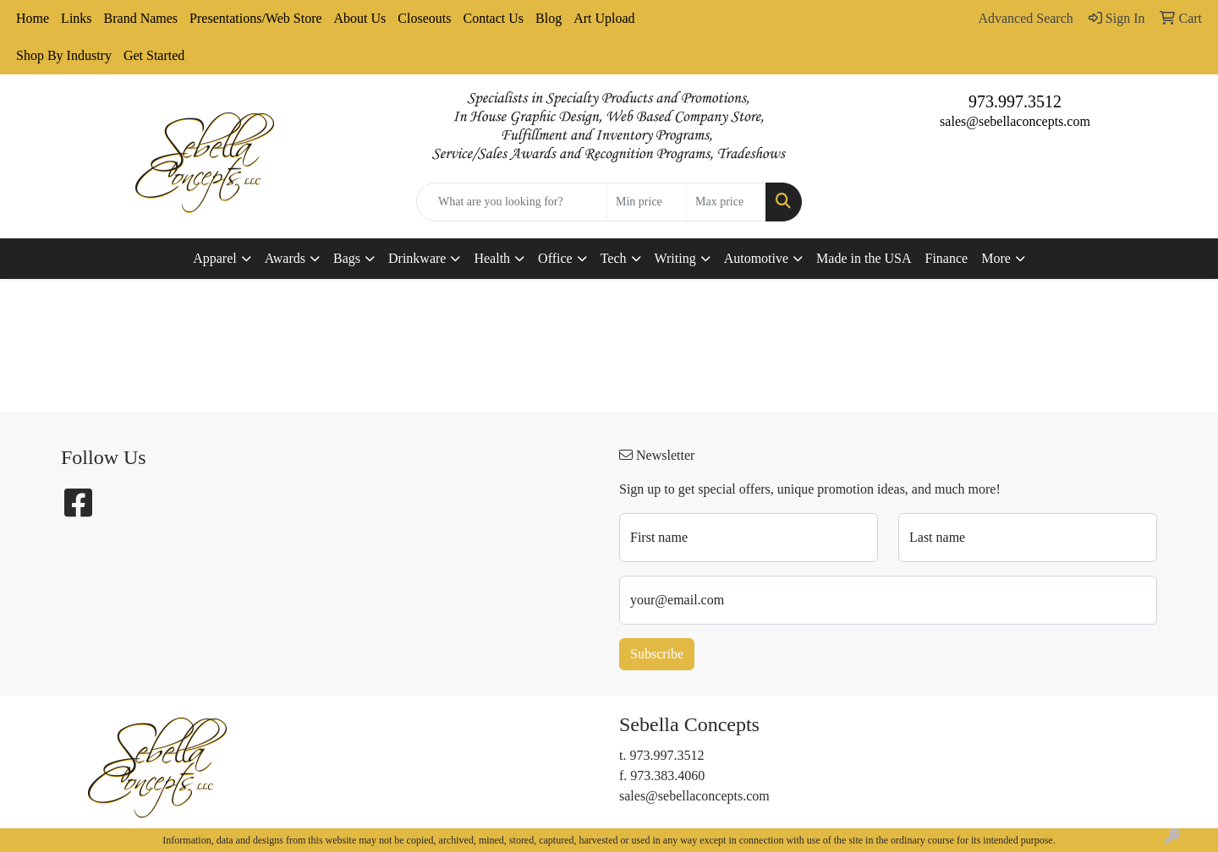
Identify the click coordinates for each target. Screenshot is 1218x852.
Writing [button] (675, 258)
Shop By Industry (64, 55)
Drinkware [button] (417, 258)
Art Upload (603, 18)
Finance (946, 258)
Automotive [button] (756, 258)
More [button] (996, 258)
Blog (548, 18)
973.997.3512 (1015, 101)
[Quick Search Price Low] (646, 202)
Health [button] (492, 258)
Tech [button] (614, 258)
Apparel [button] (215, 258)
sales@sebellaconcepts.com (1015, 121)
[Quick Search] (511, 202)
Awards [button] (285, 258)
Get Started (153, 55)
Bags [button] (346, 258)
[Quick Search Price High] (726, 202)
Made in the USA (863, 258)
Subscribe (656, 654)
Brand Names (141, 18)
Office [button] (555, 258)
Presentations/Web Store (255, 18)
